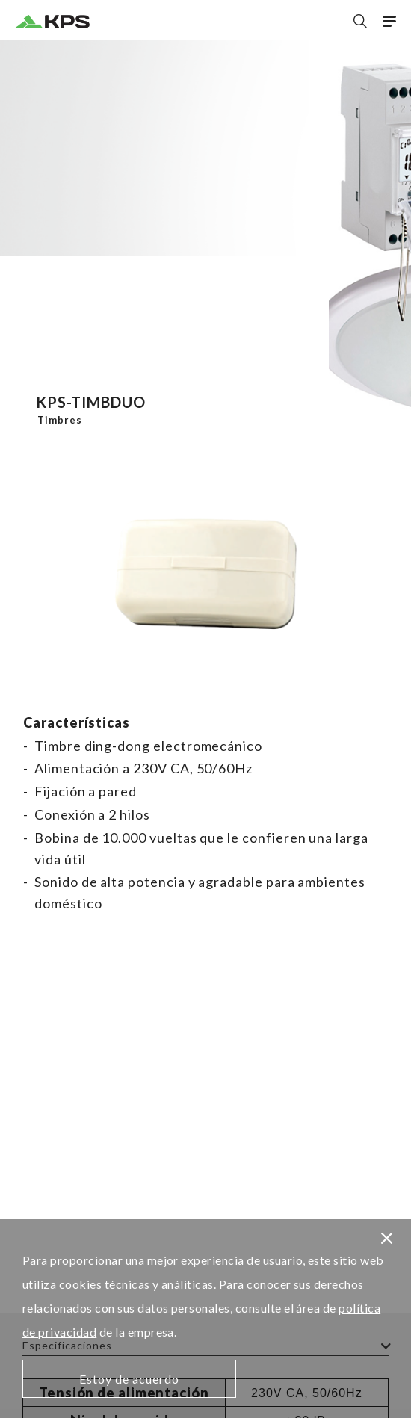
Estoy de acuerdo (129, 1379)
